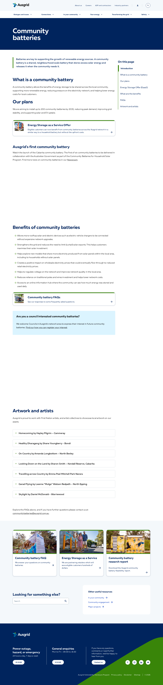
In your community (72, 14)
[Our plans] (134, 81)
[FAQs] (134, 100)
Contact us (98, 662)
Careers (89, 5)
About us (78, 5)
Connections (47, 14)
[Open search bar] (148, 5)
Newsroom (72, 159)
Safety (145, 14)
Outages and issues (23, 14)
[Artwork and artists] (134, 106)
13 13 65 (58, 662)
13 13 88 (19, 662)
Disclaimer (128, 675)
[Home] (21, 635)
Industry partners (121, 5)
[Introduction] (134, 68)
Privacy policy (116, 675)
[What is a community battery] (134, 74)
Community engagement (100, 602)
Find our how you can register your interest (46, 327)
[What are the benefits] (134, 94)
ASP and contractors (103, 5)
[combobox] (38, 601)
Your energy (96, 14)
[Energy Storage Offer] (134, 87)
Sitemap (137, 675)
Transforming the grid (122, 14)
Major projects (96, 606)
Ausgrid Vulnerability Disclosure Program (93, 675)
